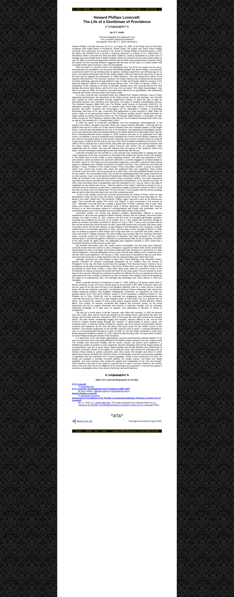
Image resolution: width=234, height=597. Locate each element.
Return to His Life (84, 421)
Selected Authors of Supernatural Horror (111, 391)
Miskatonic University (90, 396)
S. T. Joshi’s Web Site (100, 402)
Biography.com (87, 386)
